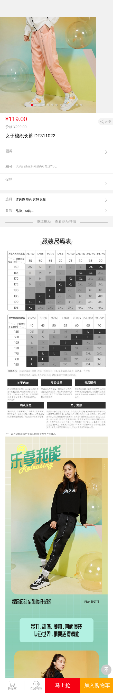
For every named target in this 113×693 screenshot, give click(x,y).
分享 (108, 121)
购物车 (12, 685)
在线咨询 (36, 685)
